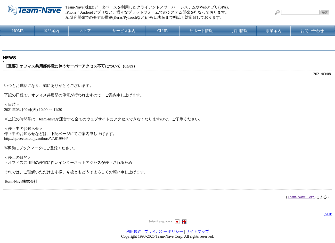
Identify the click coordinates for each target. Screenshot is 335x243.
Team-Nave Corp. (301, 197)
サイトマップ (197, 231)
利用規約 (133, 231)
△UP (328, 214)
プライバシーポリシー (163, 231)
